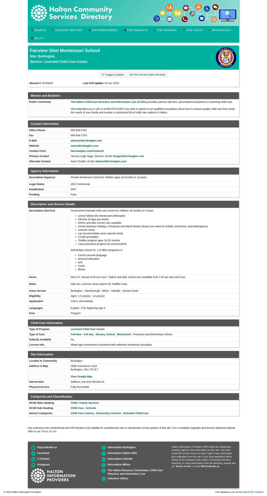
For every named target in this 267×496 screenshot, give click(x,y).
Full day (89, 334)
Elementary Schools (108, 413)
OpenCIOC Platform (253, 492)
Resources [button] (220, 30)
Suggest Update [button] (113, 74)
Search (38, 30)
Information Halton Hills (122, 453)
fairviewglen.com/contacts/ (87, 150)
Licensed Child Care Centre (88, 329)
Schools (91, 408)
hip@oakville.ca (47, 447)
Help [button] (37, 38)
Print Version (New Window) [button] (147, 74)
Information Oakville (120, 458)
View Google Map (81, 376)
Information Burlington (122, 447)
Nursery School (105, 334)
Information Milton (119, 464)
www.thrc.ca (84, 108)
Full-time (76, 334)
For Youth (192, 30)
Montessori (124, 334)
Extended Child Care (136, 413)
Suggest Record (67, 30)
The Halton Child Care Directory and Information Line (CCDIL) (109, 101)
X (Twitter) (43, 458)
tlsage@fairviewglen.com (128, 156)
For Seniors (165, 30)
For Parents (135, 30)
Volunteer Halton (118, 478)
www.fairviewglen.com (85, 145)
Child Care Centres (82, 413)
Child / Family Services (85, 402)
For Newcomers (103, 30)
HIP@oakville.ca (210, 466)
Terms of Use (48, 431)
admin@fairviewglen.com (86, 140)
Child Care (77, 408)
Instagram (43, 464)
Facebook (43, 453)
